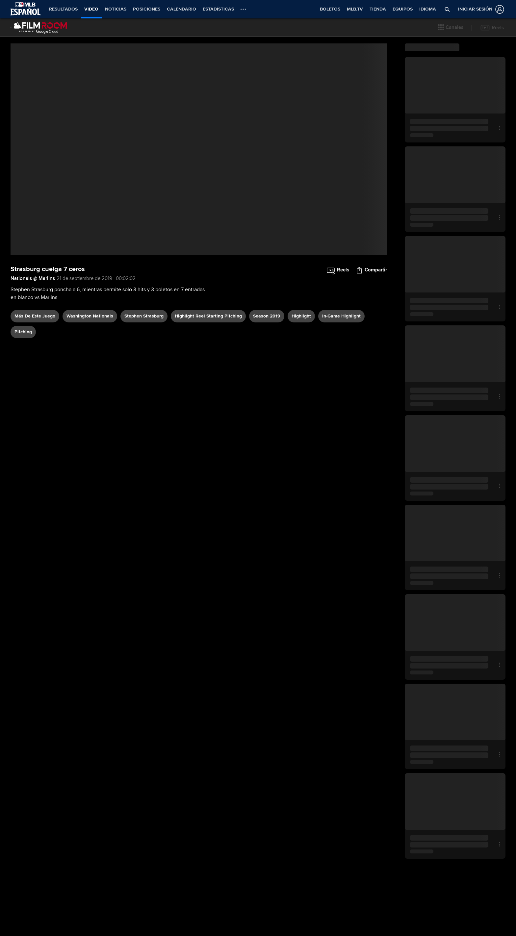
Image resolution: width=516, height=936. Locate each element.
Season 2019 (266, 316)
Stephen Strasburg (144, 316)
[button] (450, 28)
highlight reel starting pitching (208, 316)
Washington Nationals (89, 316)
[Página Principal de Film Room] (39, 27)
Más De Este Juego (34, 316)
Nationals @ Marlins (33, 278)
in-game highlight (341, 316)
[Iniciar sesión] (479, 9)
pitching (23, 332)
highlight (301, 316)
